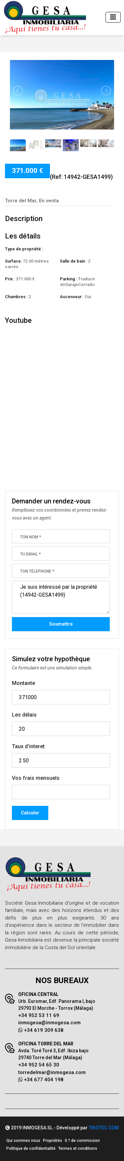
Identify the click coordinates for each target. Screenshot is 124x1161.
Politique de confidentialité (31, 1148)
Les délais (24, 715)
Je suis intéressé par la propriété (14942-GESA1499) (61, 597)
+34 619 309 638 (40, 1030)
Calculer (30, 812)
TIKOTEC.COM (104, 1127)
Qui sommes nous (23, 1140)
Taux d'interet (28, 746)
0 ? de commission (82, 1140)
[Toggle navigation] (113, 17)
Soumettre (61, 624)
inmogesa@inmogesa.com (49, 1023)
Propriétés (52, 1140)
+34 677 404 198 (40, 1080)
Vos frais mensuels (36, 778)
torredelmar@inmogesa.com (52, 1072)
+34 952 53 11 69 (38, 1015)
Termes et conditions (77, 1148)
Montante (23, 683)
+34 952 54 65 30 (38, 1065)
